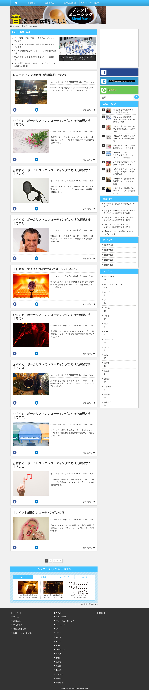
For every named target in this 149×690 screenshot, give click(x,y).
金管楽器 (107, 402)
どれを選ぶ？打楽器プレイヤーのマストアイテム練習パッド (124, 190)
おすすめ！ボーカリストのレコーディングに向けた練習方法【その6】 (119, 212)
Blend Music (14, 26)
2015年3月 (108, 255)
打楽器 (107, 379)
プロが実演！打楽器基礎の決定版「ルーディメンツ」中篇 (53, 589)
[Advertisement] (121, 47)
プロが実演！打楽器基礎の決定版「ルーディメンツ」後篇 (28, 589)
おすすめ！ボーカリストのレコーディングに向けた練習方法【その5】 (119, 225)
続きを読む (87, 110)
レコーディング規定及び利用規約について (119, 205)
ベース (107, 331)
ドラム (107, 308)
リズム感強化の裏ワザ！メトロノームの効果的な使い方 (78, 589)
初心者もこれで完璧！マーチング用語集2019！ (124, 111)
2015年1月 (108, 265)
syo (92, 82)
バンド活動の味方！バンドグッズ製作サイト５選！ (124, 163)
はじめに (31, 3)
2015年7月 (108, 250)
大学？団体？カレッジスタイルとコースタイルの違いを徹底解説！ (124, 171)
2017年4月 (108, 245)
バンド (84, 577)
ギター (107, 300)
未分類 (107, 394)
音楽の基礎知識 (70, 3)
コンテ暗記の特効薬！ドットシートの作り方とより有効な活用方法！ (124, 119)
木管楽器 (107, 387)
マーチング (64, 577)
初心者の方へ (50, 3)
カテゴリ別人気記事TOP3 (87, 604)
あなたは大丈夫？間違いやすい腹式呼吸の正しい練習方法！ (124, 128)
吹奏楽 (43, 577)
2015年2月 (108, 260)
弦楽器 (107, 371)
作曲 (106, 355)
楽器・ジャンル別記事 (90, 3)
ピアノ (107, 324)
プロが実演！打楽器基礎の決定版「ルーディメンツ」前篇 (124, 181)
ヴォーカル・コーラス (59, 82)
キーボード (108, 292)
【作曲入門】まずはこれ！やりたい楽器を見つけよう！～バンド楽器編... (124, 155)
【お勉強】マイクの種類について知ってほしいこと (119, 232)
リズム (107, 347)
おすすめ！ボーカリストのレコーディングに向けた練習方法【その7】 (119, 218)
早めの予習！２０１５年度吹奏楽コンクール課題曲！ (124, 146)
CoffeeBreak (109, 276)
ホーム (15, 3)
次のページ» (57, 561)
